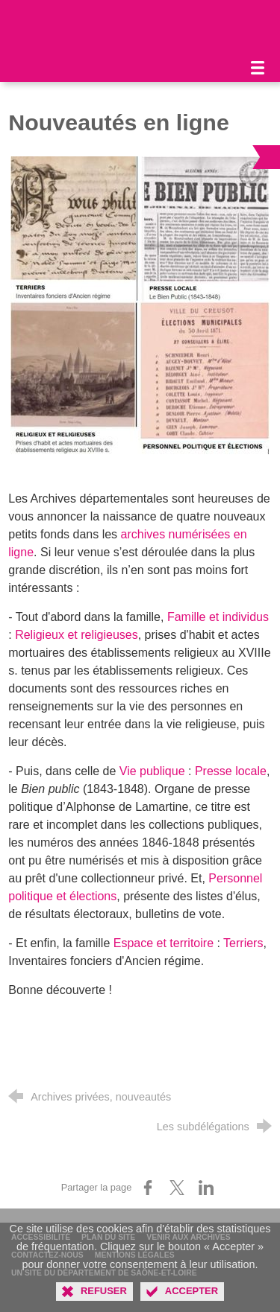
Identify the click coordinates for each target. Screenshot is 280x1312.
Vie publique (152, 771)
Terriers (243, 943)
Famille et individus (218, 617)
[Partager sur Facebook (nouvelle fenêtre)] (148, 1187)
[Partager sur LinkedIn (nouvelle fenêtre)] (206, 1187)
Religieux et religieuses (76, 634)
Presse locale (231, 771)
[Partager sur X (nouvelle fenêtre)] (177, 1187)
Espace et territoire (163, 943)
